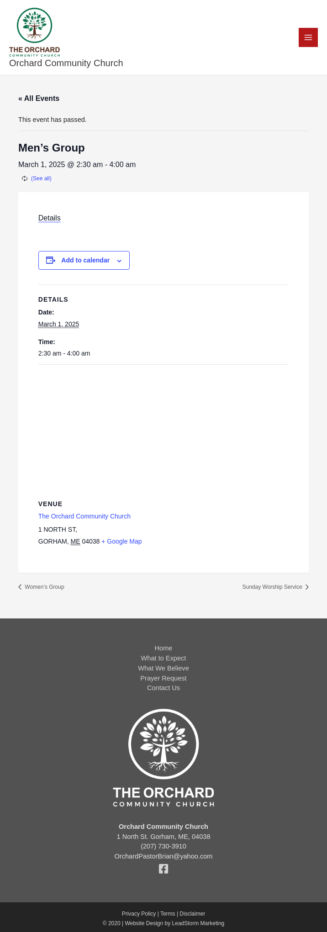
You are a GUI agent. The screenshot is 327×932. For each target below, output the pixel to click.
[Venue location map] (163, 431)
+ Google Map (121, 541)
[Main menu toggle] (308, 37)
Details (49, 218)
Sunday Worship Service (273, 587)
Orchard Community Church (66, 63)
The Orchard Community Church (84, 516)
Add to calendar (85, 260)
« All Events (38, 98)
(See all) (41, 178)
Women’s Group (43, 587)
